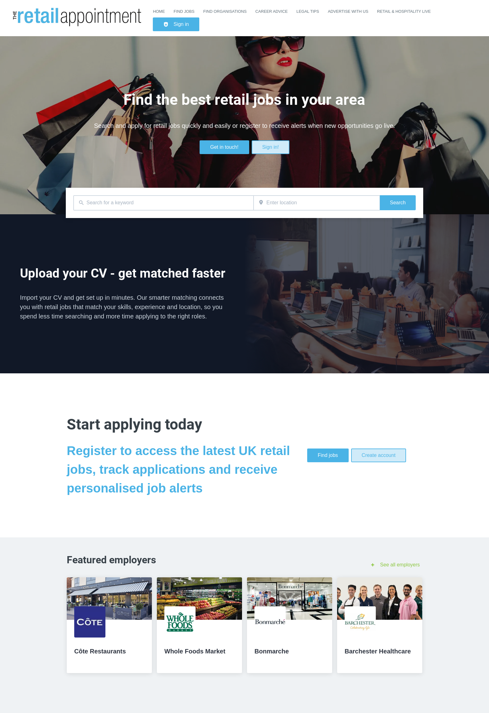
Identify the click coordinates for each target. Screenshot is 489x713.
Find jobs (328, 455)
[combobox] (163, 203)
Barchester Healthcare (378, 651)
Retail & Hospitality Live (404, 11)
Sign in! (270, 147)
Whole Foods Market (194, 651)
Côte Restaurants (100, 651)
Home (159, 11)
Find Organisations (225, 11)
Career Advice (271, 11)
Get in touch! (224, 147)
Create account (379, 455)
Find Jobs (184, 11)
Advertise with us (348, 11)
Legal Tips (308, 11)
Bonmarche (271, 651)
